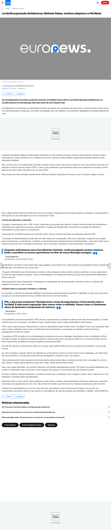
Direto (105, 3)
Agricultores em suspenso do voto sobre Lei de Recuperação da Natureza (28, 412)
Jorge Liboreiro (8, 86)
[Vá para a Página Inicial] (8, 2)
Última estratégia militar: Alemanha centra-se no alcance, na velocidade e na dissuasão (33, 417)
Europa (8, 8)
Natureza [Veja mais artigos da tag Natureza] (51, 425)
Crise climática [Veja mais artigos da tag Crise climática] (10, 425)
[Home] (2, 8)
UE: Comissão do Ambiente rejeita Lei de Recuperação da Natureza (26, 407)
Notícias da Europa (18, 8)
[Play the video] (55, 49)
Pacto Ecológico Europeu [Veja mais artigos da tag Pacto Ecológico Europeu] (31, 425)
